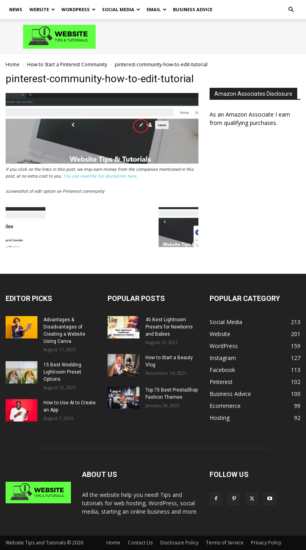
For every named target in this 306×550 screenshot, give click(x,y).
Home (13, 64)
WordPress (78, 9)
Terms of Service (224, 542)
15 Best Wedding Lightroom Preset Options (62, 372)
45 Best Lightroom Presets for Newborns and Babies (169, 327)
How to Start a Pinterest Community (67, 64)
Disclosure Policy (179, 542)
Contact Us (140, 542)
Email (157, 9)
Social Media (121, 9)
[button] (290, 10)
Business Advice (192, 9)
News (15, 9)
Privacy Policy (266, 542)
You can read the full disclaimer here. (100, 176)
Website (42, 9)
